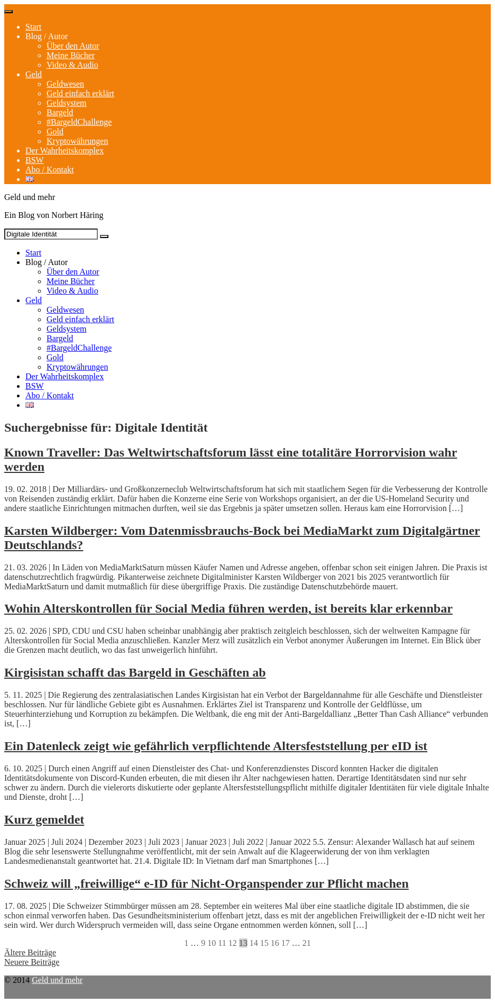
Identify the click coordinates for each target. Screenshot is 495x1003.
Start (33, 26)
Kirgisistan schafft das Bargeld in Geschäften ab (135, 672)
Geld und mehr (57, 979)
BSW (34, 160)
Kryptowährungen (77, 140)
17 (285, 942)
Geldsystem (67, 102)
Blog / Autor (46, 36)
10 (211, 942)
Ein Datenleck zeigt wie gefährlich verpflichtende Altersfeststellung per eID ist (215, 746)
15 (264, 942)
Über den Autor (73, 45)
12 (232, 942)
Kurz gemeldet (44, 819)
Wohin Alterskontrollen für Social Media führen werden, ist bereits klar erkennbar (228, 608)
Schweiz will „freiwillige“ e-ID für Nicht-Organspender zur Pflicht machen (206, 883)
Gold (55, 131)
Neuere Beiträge (31, 962)
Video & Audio (72, 64)
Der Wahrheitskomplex (64, 150)
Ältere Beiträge (30, 952)
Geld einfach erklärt (80, 93)
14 (254, 942)
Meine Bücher (71, 55)
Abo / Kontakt (49, 169)
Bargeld (60, 112)
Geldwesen (65, 83)
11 (222, 942)
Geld (33, 74)
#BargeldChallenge (79, 121)
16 (275, 942)
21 (306, 942)
